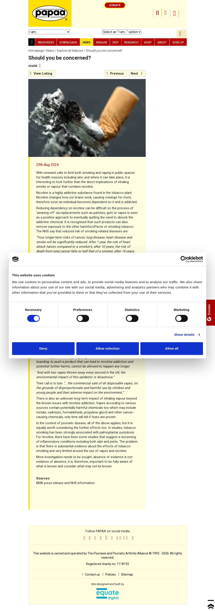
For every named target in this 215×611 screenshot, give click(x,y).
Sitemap (125, 574)
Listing (41, 73)
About (162, 42)
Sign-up (178, 42)
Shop (148, 42)
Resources (46, 42)
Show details (184, 334)
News (86, 42)
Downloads (68, 42)
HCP (115, 42)
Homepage (36, 50)
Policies (109, 574)
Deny (43, 348)
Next (137, 73)
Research (131, 42)
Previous (115, 73)
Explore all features (70, 50)
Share (34, 66)
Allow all (171, 348)
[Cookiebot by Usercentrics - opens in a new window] (184, 259)
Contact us (91, 574)
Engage (101, 42)
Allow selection (107, 348)
